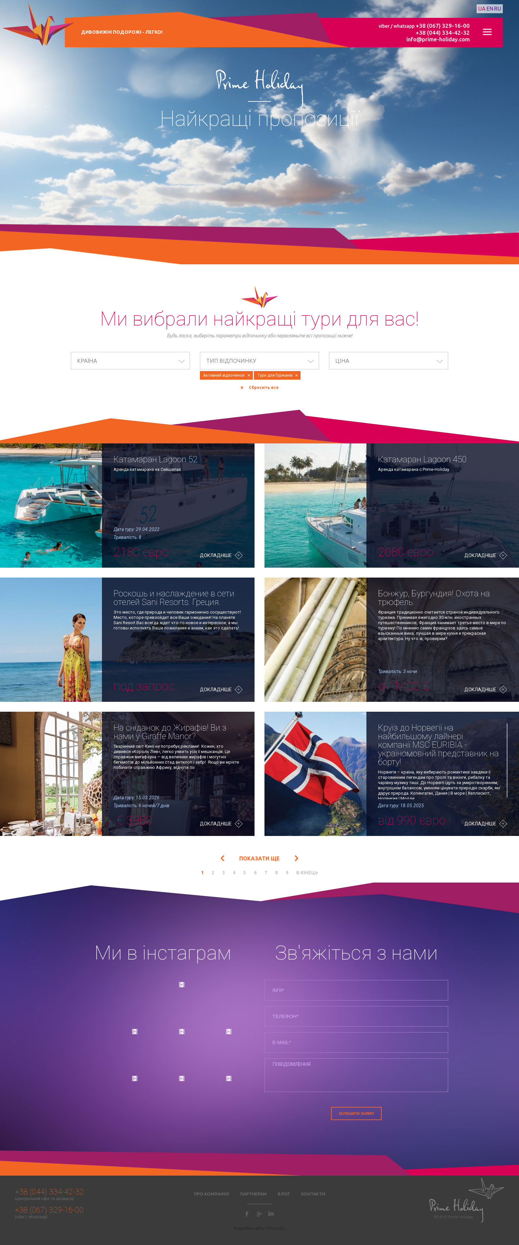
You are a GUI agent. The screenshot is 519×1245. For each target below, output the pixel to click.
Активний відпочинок (224, 375)
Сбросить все (264, 387)
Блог (284, 1193)
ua (482, 9)
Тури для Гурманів (274, 375)
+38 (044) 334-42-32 (443, 32)
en (490, 9)
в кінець (307, 872)
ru (497, 9)
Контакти (313, 1193)
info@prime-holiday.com (438, 39)
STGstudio (275, 1228)
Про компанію (211, 1193)
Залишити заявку (356, 1114)
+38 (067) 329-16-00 (443, 25)
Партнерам (253, 1193)
